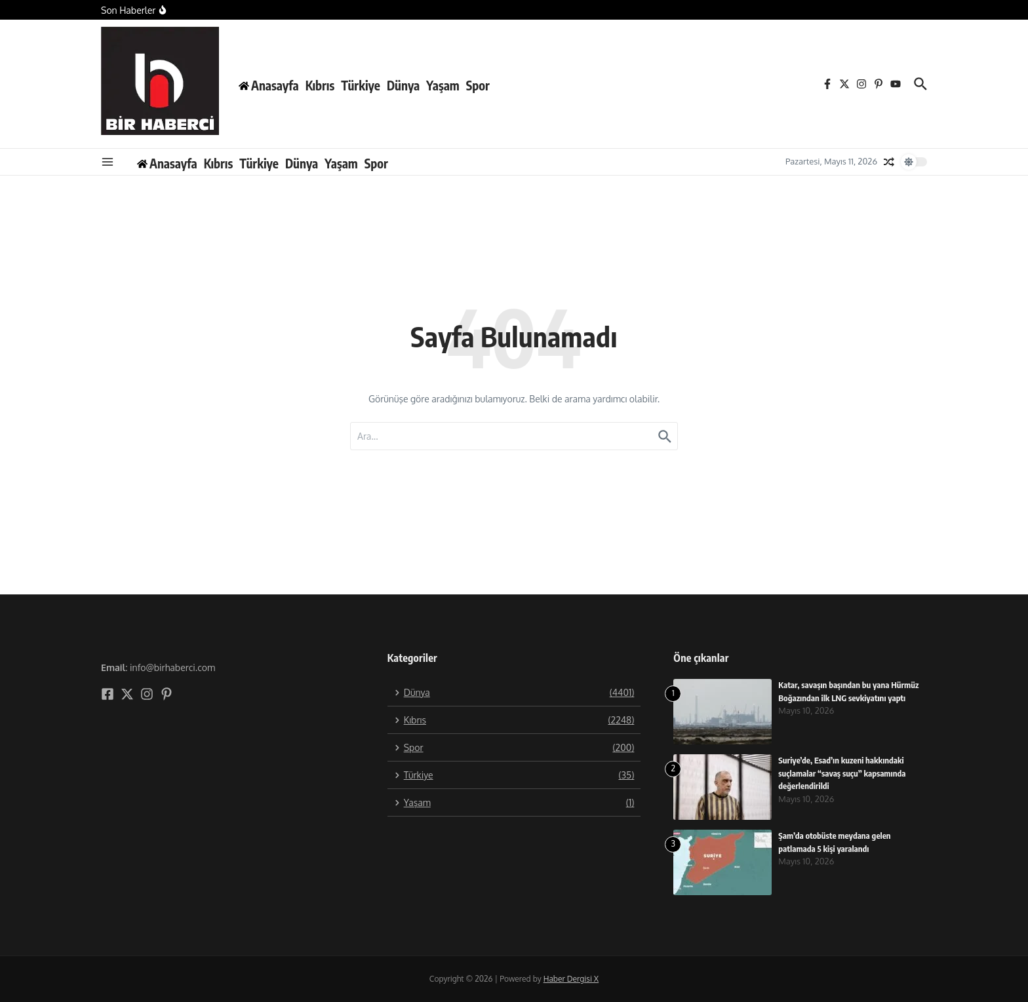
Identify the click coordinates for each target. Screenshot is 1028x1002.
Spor (478, 85)
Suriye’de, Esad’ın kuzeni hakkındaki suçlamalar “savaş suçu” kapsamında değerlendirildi (842, 773)
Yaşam (443, 85)
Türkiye (360, 85)
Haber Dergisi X (571, 979)
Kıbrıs (320, 85)
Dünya (403, 85)
